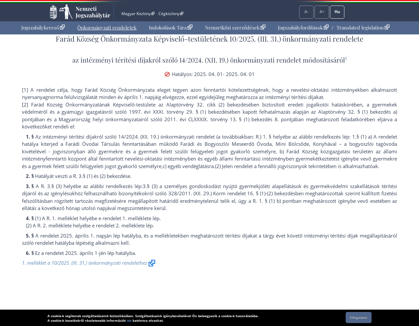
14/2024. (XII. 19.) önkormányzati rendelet (240, 59)
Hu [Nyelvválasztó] (337, 11)
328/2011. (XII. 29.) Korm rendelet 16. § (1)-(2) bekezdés (231, 193)
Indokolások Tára (170, 27)
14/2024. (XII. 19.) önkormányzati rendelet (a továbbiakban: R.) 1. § (194, 136)
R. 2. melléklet (53, 225)
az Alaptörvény (328, 111)
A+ (321, 11)
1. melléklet (135, 218)
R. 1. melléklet (62, 218)
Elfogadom (358, 317)
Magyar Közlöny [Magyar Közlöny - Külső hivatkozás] (138, 13)
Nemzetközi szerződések (235, 27)
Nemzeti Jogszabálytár (93, 12)
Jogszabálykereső (43, 27)
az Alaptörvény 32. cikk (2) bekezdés (203, 104)
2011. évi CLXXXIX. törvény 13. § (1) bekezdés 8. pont (227, 119)
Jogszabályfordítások (303, 27)
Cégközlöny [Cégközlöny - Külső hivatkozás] (170, 13)
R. (75, 176)
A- (306, 11)
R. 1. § (260, 201)
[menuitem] (43, 27)
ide (129, 320)
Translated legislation (363, 27)
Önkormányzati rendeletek (107, 27)
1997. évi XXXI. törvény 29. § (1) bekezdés (179, 111)
